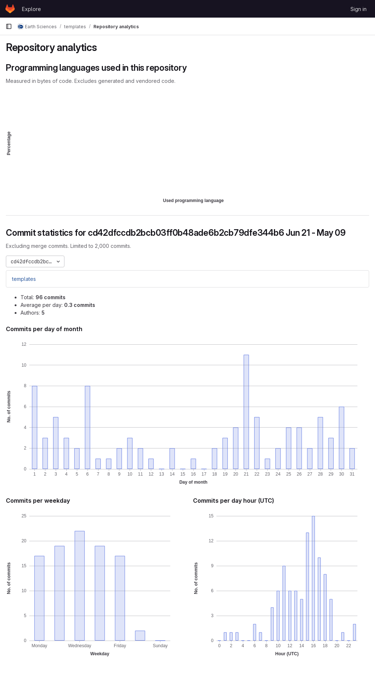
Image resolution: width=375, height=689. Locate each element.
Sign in (358, 9)
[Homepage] (10, 9)
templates (24, 279)
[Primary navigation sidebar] (9, 26)
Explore (31, 9)
